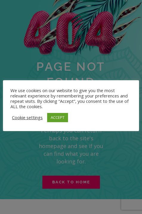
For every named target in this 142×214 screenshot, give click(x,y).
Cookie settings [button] (27, 117)
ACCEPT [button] (57, 117)
